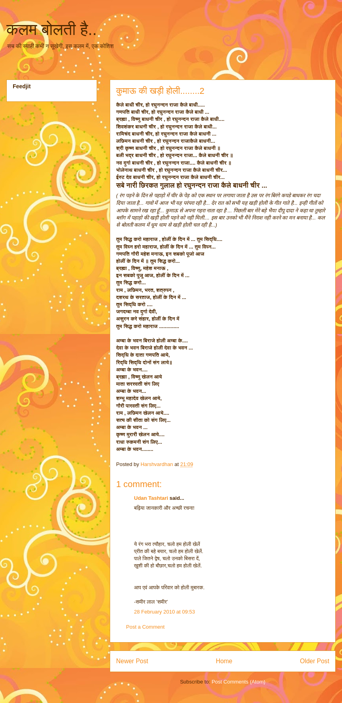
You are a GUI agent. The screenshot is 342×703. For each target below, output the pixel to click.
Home (224, 661)
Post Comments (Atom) (238, 682)
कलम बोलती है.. (51, 29)
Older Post (314, 661)
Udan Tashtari (151, 498)
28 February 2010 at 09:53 (164, 612)
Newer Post (132, 661)
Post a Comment (145, 627)
